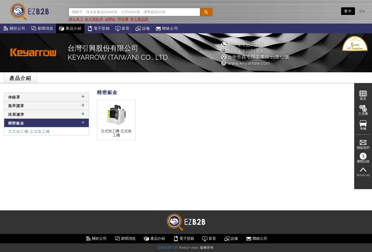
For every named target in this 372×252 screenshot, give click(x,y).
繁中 (348, 11)
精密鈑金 (46, 122)
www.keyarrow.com (246, 63)
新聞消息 (42, 28)
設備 (142, 28)
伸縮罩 (46, 97)
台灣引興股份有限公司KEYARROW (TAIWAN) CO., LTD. (118, 52)
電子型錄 (98, 28)
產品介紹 (70, 28)
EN (362, 11)
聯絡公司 (166, 28)
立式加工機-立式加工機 (29, 131)
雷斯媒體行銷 (167, 247)
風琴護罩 (46, 105)
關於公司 (14, 28)
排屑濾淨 (46, 114)
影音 (122, 28)
